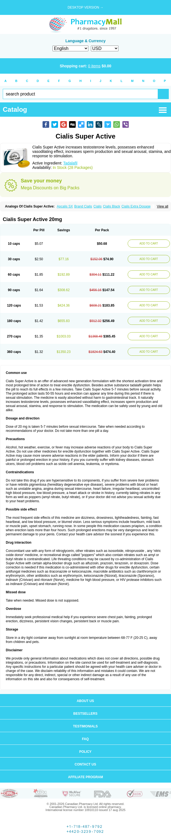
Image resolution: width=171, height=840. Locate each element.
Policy (85, 752)
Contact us (85, 764)
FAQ (85, 739)
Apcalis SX (65, 206)
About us (85, 701)
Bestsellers (85, 714)
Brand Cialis (83, 206)
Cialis (97, 206)
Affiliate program (85, 777)
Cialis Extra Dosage (136, 206)
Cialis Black (111, 206)
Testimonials (85, 726)
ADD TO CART (149, 243)
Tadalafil (70, 163)
